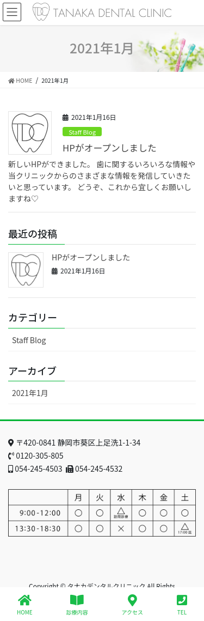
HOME (25, 605)
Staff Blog (82, 131)
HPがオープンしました (110, 147)
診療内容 (77, 605)
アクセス (133, 605)
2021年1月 (30, 392)
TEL (182, 605)
